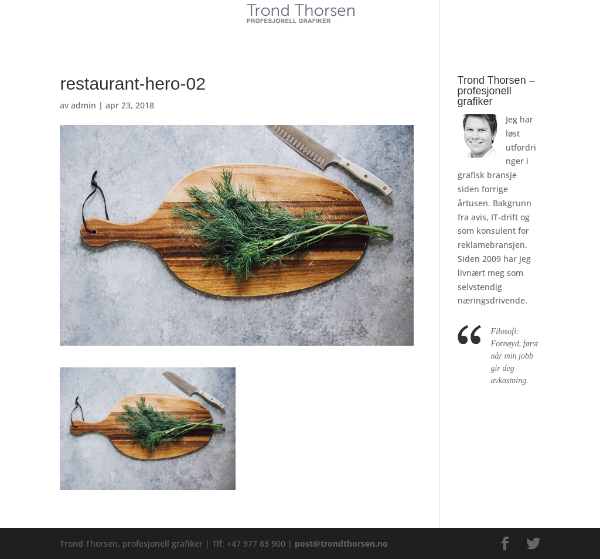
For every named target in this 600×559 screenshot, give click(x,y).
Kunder (210, 34)
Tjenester (265, 34)
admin (83, 105)
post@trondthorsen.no (341, 543)
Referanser (327, 34)
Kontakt (387, 34)
